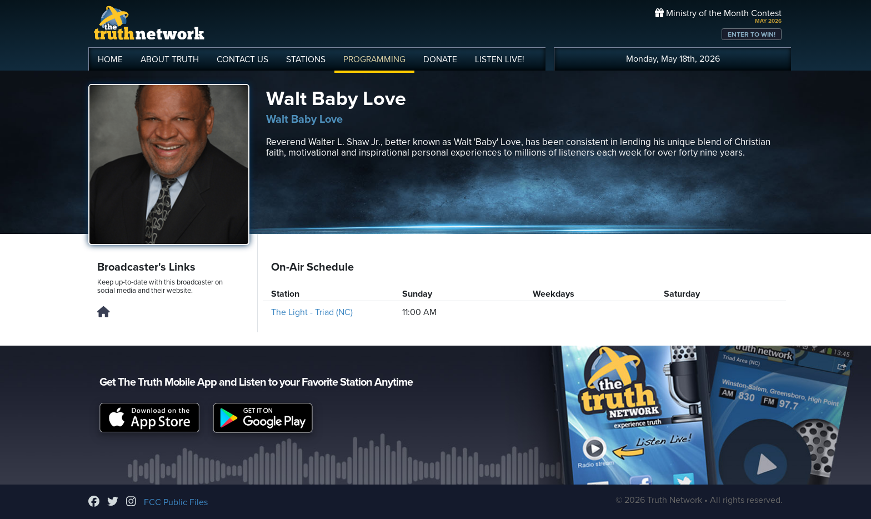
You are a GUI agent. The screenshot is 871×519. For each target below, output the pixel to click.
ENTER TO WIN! (751, 34)
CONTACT (242, 59)
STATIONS (306, 59)
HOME (110, 59)
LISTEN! (499, 59)
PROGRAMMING (374, 59)
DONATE (440, 59)
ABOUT (170, 59)
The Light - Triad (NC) (312, 312)
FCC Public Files (176, 502)
